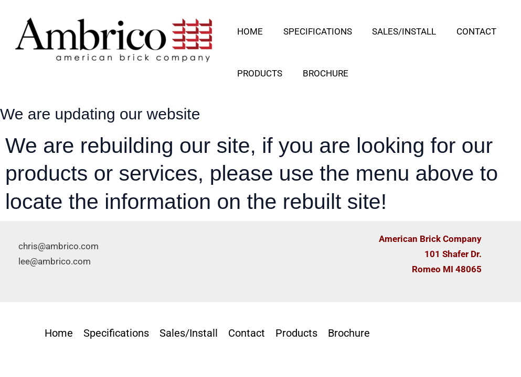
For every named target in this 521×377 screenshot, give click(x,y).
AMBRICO (59, 78)
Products (258, 73)
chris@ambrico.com (58, 246)
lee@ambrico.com (54, 261)
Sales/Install (398, 31)
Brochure (322, 73)
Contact (468, 31)
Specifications (314, 31)
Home (249, 31)
